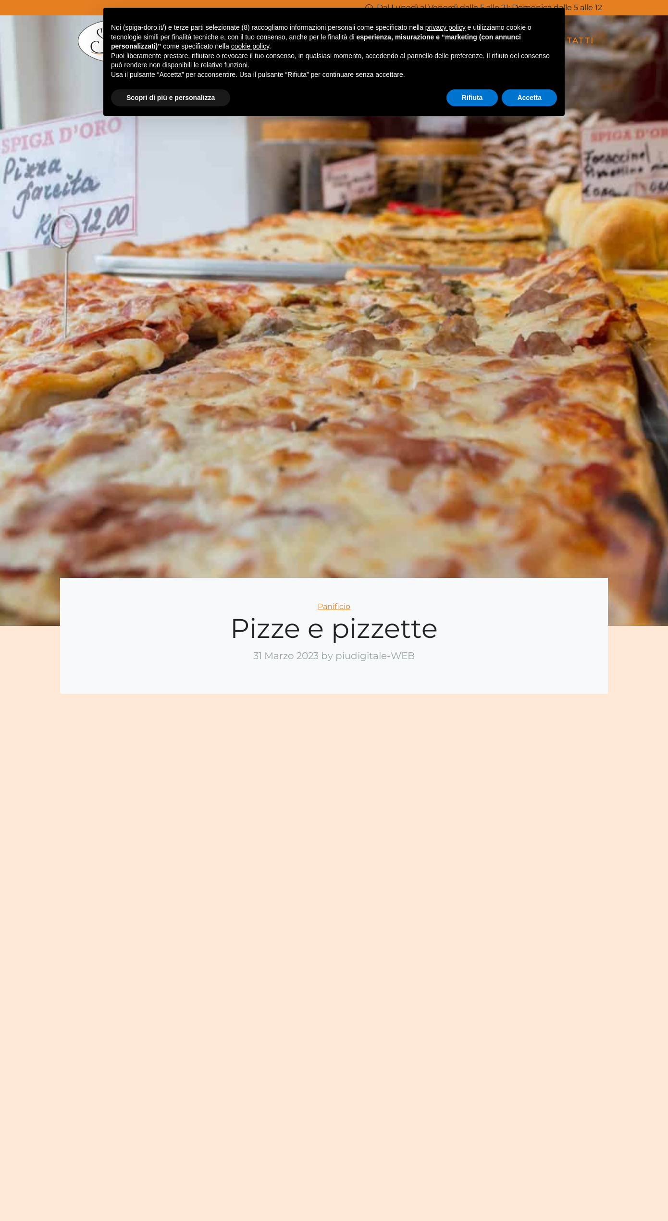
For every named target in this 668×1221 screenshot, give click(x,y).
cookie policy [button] (250, 46)
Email (491, 959)
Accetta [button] (529, 97)
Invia (545, 1112)
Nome (491, 917)
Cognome (598, 917)
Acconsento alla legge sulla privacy (551, 1088)
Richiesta (545, 1000)
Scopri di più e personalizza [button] (170, 97)
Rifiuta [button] (472, 97)
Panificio (334, 606)
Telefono (599, 959)
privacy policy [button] (445, 27)
